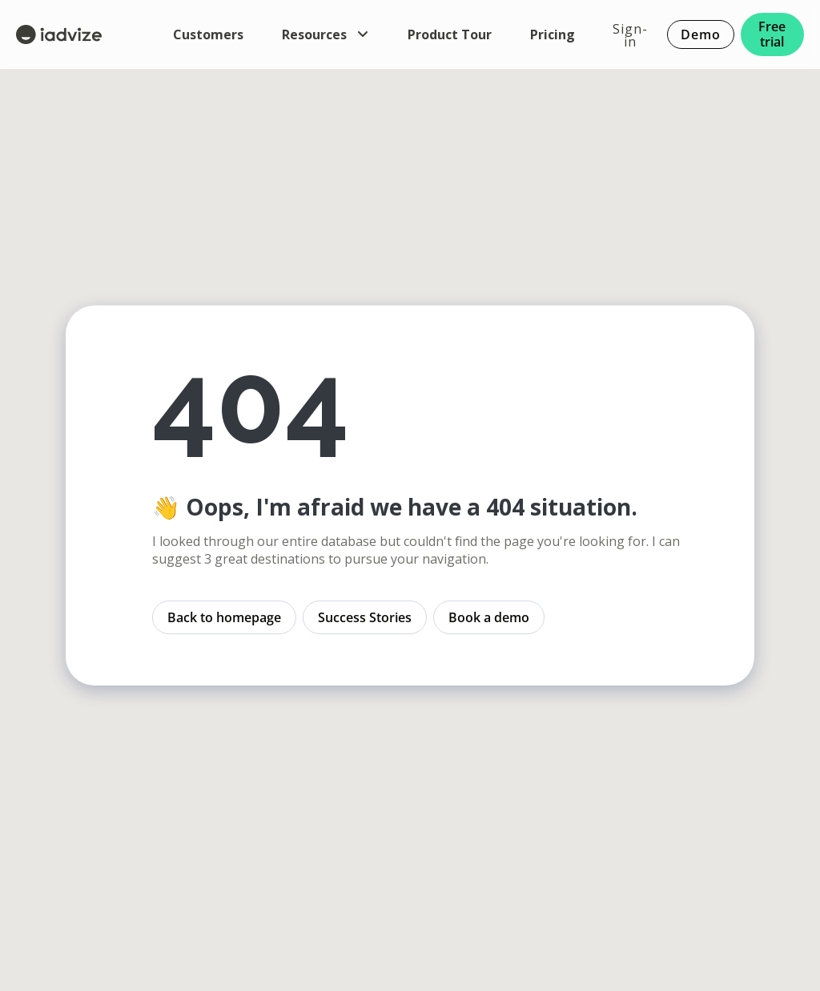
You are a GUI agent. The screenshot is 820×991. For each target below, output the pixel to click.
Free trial (772, 34)
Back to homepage (224, 617)
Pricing (552, 34)
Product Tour (450, 34)
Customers (208, 34)
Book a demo (488, 617)
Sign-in (630, 34)
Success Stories (365, 617)
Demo (701, 34)
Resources (325, 34)
